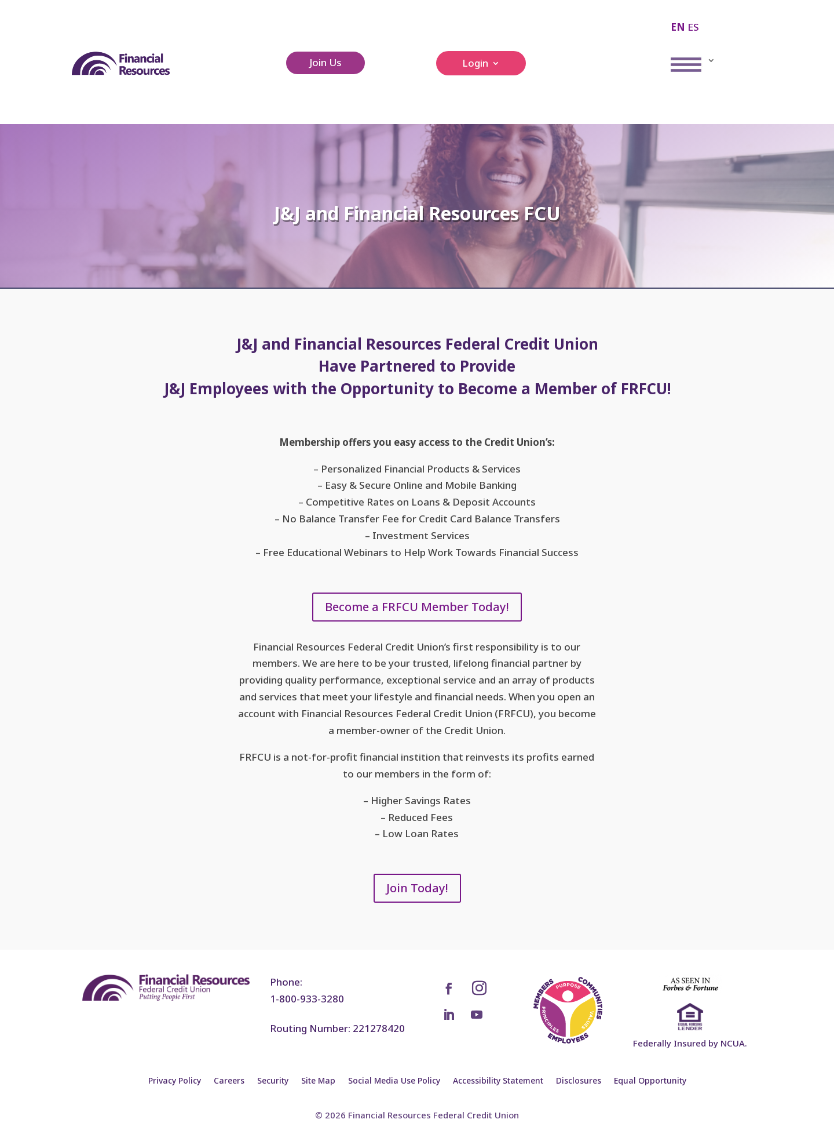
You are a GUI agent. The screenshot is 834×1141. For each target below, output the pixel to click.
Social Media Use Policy (394, 1081)
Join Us (325, 62)
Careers (229, 1081)
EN (678, 27)
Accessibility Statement (498, 1081)
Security (272, 1081)
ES (693, 27)
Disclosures (578, 1081)
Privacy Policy (174, 1081)
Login (475, 64)
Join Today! (417, 888)
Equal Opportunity (650, 1081)
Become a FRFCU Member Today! (417, 607)
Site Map (318, 1081)
